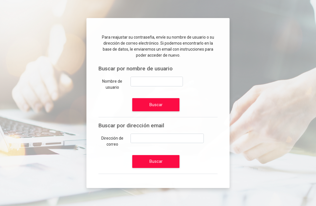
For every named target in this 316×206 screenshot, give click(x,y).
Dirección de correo (112, 141)
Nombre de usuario (112, 84)
